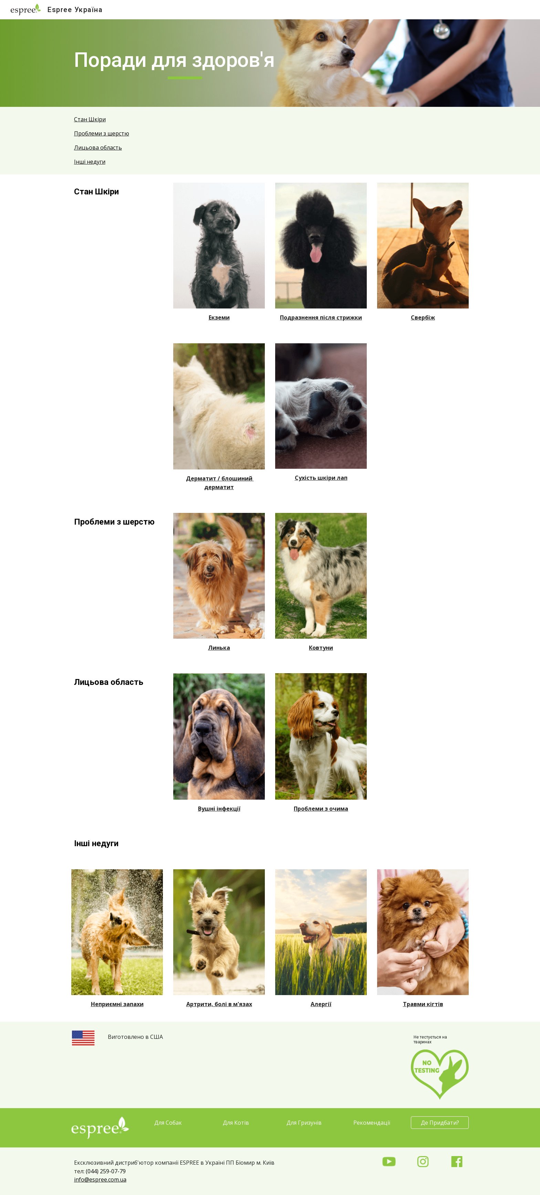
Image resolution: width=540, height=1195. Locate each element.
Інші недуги (89, 161)
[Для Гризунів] (304, 1122)
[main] (185, 63)
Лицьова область (98, 147)
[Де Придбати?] (439, 1122)
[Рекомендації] (372, 1122)
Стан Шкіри (90, 119)
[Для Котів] (236, 1122)
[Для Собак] (168, 1122)
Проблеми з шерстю (101, 133)
